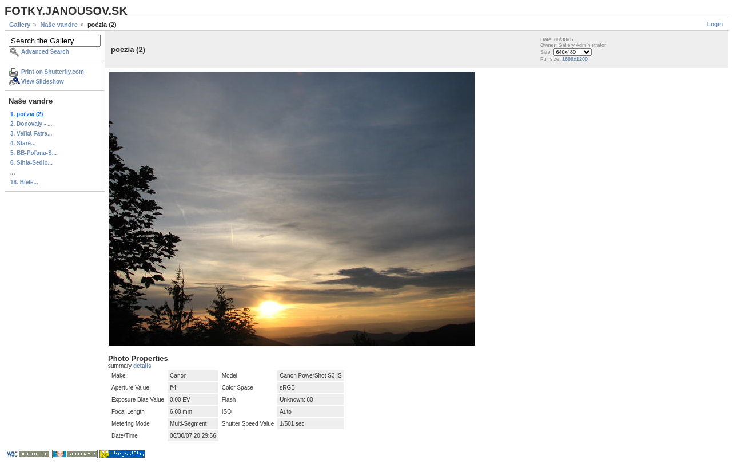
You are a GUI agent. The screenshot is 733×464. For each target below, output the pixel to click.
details (142, 366)
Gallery (19, 24)
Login (715, 24)
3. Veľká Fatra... (31, 133)
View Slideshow (42, 81)
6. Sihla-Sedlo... (31, 163)
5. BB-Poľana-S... (33, 153)
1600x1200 (575, 59)
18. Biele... (24, 182)
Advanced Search (45, 52)
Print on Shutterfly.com (52, 72)
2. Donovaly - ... (31, 124)
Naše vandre (58, 24)
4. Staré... (22, 143)
